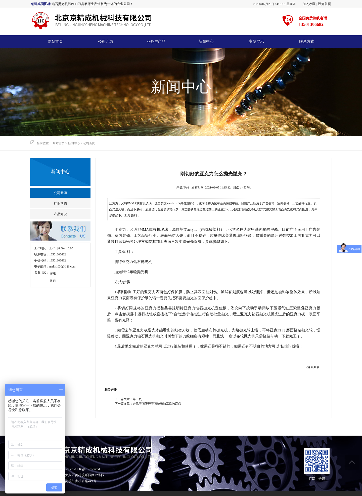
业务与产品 (156, 42)
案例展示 (256, 42)
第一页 (137, 399)
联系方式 (306, 42)
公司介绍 (105, 42)
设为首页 (324, 4)
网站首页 (55, 42)
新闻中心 (206, 42)
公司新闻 (89, 143)
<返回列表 (313, 367)
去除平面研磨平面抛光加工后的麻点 (157, 403)
